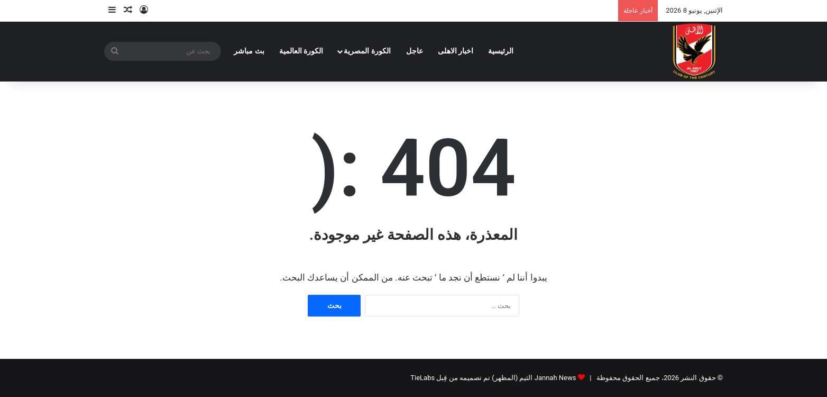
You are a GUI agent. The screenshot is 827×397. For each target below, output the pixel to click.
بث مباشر (249, 51)
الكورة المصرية (367, 51)
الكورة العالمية (301, 51)
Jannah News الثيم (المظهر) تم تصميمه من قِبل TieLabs (493, 378)
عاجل (414, 51)
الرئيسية (500, 51)
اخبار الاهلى (456, 51)
